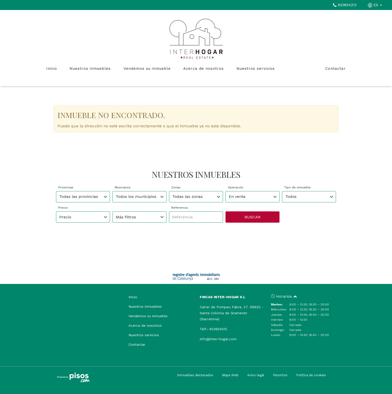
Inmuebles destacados (195, 375)
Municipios (122, 187)
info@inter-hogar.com (218, 339)
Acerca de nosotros (203, 68)
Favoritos (280, 375)
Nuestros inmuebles (90, 68)
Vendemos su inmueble (147, 68)
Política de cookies (311, 375)
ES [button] (375, 5)
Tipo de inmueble (297, 187)
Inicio (51, 68)
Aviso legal (255, 375)
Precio (63, 207)
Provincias (65, 187)
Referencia (179, 207)
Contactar (335, 68)
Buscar (252, 217)
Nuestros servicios (255, 68)
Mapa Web (230, 375)
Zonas (175, 187)
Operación (235, 187)
